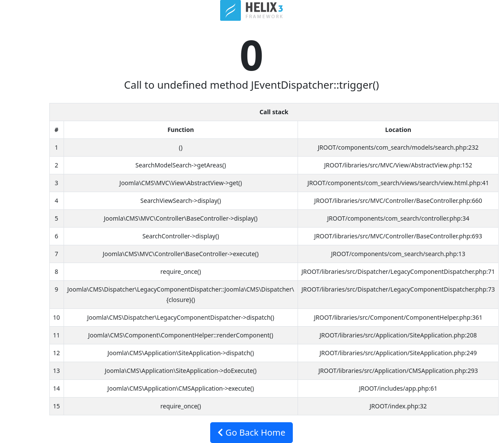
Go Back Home (251, 432)
